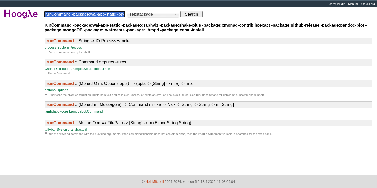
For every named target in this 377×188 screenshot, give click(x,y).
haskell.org (368, 4)
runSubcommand (207, 94)
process (51, 47)
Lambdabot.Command (86, 111)
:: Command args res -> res (86, 62)
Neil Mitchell (155, 182)
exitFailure (182, 94)
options (50, 90)
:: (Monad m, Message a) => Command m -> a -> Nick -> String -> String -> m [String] (140, 104)
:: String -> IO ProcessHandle (88, 41)
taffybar (50, 129)
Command (63, 73)
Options (62, 90)
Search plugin (336, 4)
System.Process (69, 47)
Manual (353, 4)
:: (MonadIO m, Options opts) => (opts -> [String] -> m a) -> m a (120, 83)
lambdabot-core (56, 111)
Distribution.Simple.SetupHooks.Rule (82, 69)
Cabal (49, 69)
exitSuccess (132, 94)
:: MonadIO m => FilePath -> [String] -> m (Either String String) (119, 123)
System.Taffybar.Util (72, 129)
